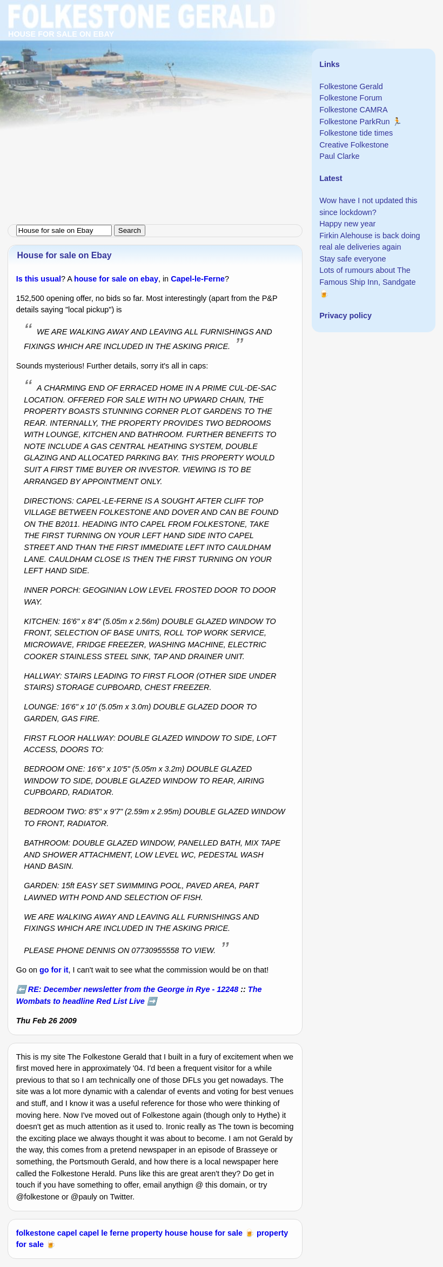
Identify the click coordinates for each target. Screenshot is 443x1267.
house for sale (216, 1233)
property (147, 1233)
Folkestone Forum (350, 97)
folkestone (35, 1233)
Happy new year (347, 223)
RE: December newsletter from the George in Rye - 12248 (133, 989)
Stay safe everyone (352, 258)
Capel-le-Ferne (198, 278)
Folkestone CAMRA (353, 109)
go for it (54, 970)
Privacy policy (345, 315)
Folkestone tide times (356, 133)
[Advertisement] (221, 75)
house (176, 1233)
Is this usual (38, 278)
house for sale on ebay (116, 278)
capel (67, 1233)
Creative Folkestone (353, 144)
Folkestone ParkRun (354, 121)
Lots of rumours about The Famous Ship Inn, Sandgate (367, 276)
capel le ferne (104, 1233)
